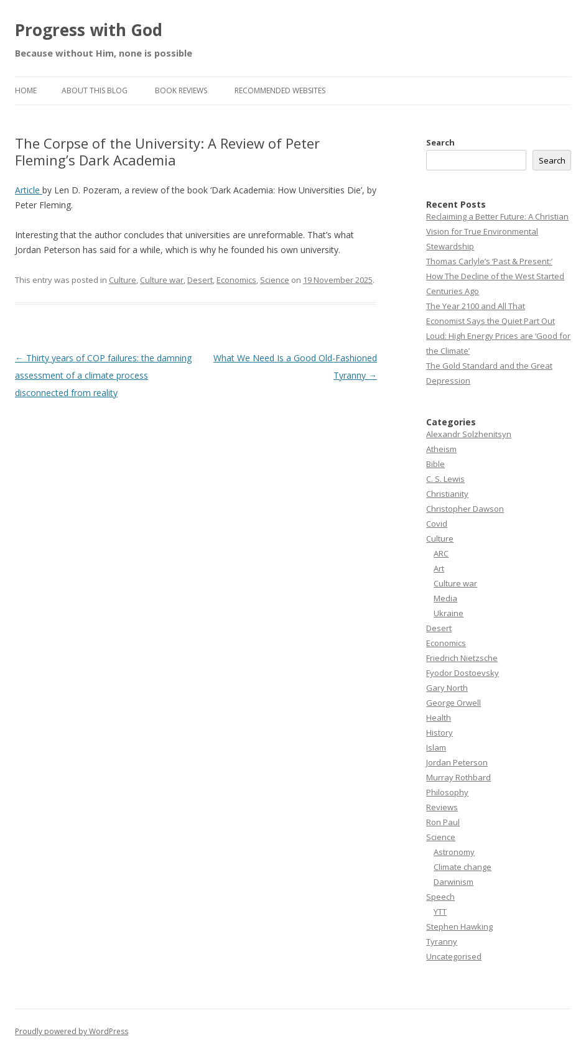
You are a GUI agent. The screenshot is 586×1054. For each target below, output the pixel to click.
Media (445, 598)
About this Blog (95, 90)
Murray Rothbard (458, 777)
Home (26, 90)
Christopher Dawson (465, 508)
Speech (440, 896)
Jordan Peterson (457, 762)
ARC (441, 553)
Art (439, 568)
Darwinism (453, 881)
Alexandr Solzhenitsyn (468, 434)
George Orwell (453, 702)
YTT (440, 911)
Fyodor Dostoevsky (462, 672)
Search (440, 142)
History (439, 732)
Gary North (447, 687)
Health (438, 717)
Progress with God (88, 30)
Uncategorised (453, 956)
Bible (435, 463)
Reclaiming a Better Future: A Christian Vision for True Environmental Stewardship (497, 231)
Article (28, 190)
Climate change (462, 866)
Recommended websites (280, 90)
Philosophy (447, 792)
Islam (436, 747)
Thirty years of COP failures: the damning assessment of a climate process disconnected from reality (103, 375)
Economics (236, 279)
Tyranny (441, 941)
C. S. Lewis (445, 478)
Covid (436, 523)
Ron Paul (443, 822)
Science (274, 279)
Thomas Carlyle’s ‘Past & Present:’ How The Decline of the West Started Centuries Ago (495, 276)
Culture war (162, 279)
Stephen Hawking (459, 926)
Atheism (441, 449)
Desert (200, 279)
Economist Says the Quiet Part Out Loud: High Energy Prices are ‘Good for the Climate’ (498, 335)
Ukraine (448, 613)
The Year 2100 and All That (475, 306)
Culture (122, 279)
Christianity (447, 493)
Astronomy (454, 852)
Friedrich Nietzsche (462, 657)
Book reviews (181, 90)
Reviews (442, 807)
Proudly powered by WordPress (71, 1031)
